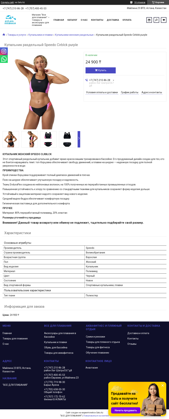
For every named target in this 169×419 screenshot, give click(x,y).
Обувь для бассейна (55, 347)
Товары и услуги (16, 34)
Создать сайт (7, 2)
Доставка (113, 20)
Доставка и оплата (138, 333)
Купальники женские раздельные (74, 34)
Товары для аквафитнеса (58, 352)
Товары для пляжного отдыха (103, 342)
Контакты (97, 20)
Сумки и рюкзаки (95, 336)
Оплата (126, 20)
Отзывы (131, 344)
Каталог (72, 20)
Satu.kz (99, 412)
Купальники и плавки (40, 34)
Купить (102, 70)
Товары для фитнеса (98, 347)
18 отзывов (139, 2)
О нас (84, 20)
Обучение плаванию (97, 352)
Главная (58, 20)
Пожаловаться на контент (96, 416)
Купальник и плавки (55, 342)
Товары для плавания (15, 338)
